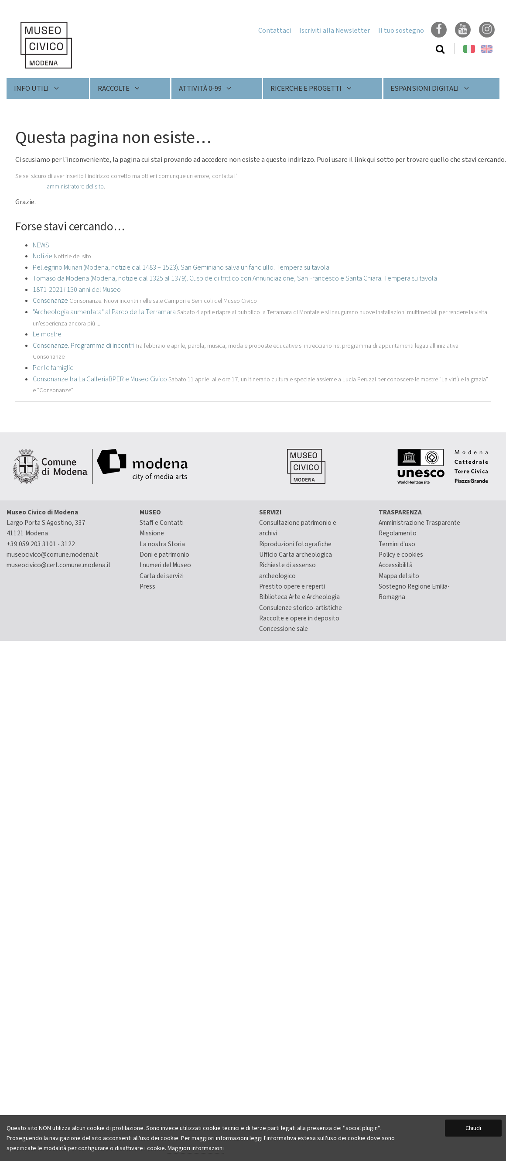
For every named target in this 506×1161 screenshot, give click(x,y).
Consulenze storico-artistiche (300, 608)
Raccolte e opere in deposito (299, 618)
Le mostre (47, 334)
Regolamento (398, 533)
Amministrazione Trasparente (419, 522)
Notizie (42, 256)
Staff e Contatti (162, 522)
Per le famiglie (53, 368)
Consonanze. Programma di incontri (83, 345)
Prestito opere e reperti (292, 586)
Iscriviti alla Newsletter (334, 30)
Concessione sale (283, 629)
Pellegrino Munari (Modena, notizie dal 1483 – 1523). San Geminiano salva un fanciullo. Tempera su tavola (181, 267)
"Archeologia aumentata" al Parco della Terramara (104, 312)
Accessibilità (396, 565)
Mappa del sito (399, 576)
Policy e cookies (401, 554)
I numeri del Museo (165, 565)
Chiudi (473, 1128)
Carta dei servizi (162, 576)
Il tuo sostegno (401, 30)
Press (147, 586)
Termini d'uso (397, 544)
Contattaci (274, 30)
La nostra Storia (162, 544)
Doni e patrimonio (164, 554)
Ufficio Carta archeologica (295, 554)
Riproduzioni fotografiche (295, 544)
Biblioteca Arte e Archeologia (299, 597)
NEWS (41, 245)
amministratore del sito (75, 186)
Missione (152, 533)
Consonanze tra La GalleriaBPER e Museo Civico (100, 379)
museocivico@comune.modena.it (52, 554)
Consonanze (50, 300)
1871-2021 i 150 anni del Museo (77, 290)
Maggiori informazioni (196, 1148)
